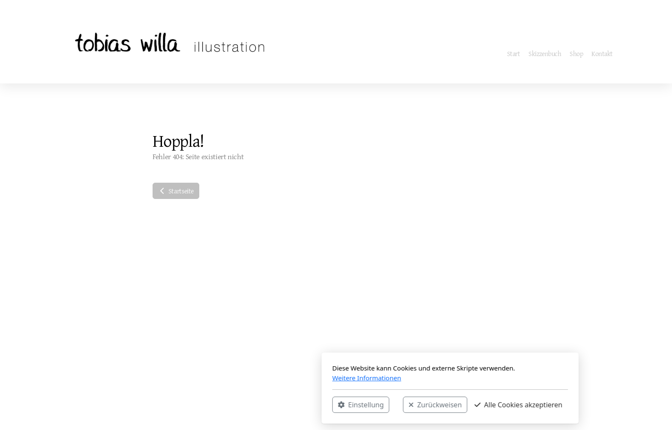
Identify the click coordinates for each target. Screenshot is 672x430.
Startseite (176, 191)
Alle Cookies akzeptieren (404, 404)
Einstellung (247, 404)
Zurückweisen (321, 404)
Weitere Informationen (252, 378)
